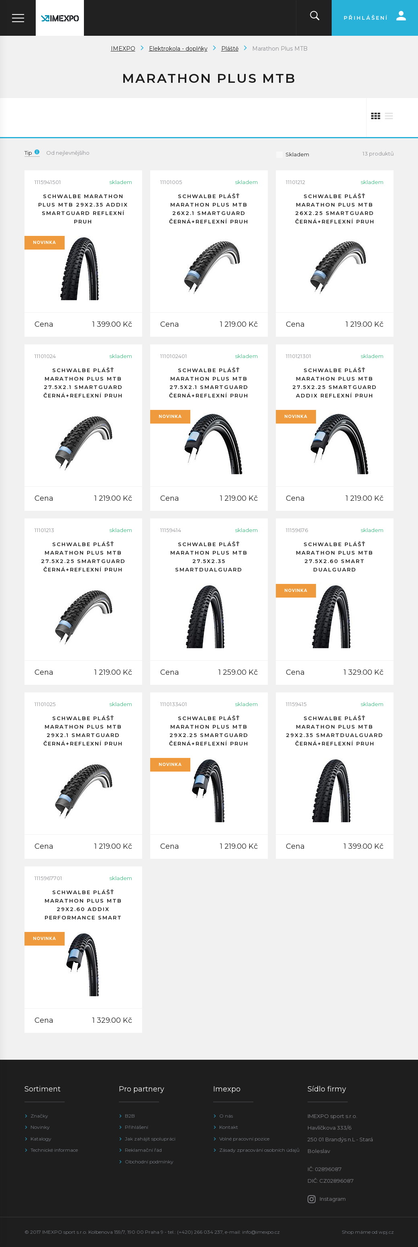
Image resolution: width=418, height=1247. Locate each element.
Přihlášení (136, 1127)
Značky (39, 1116)
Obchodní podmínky (149, 1162)
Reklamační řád (143, 1150)
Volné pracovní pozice (244, 1139)
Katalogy (41, 1139)
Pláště (230, 48)
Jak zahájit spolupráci (150, 1139)
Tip (32, 152)
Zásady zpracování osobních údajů (259, 1150)
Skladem (292, 154)
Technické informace (54, 1150)
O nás (226, 1116)
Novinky (40, 1127)
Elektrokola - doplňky (178, 48)
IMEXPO (123, 48)
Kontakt (228, 1127)
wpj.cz (386, 1232)
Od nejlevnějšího (68, 152)
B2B (130, 1116)
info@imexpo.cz (261, 1232)
